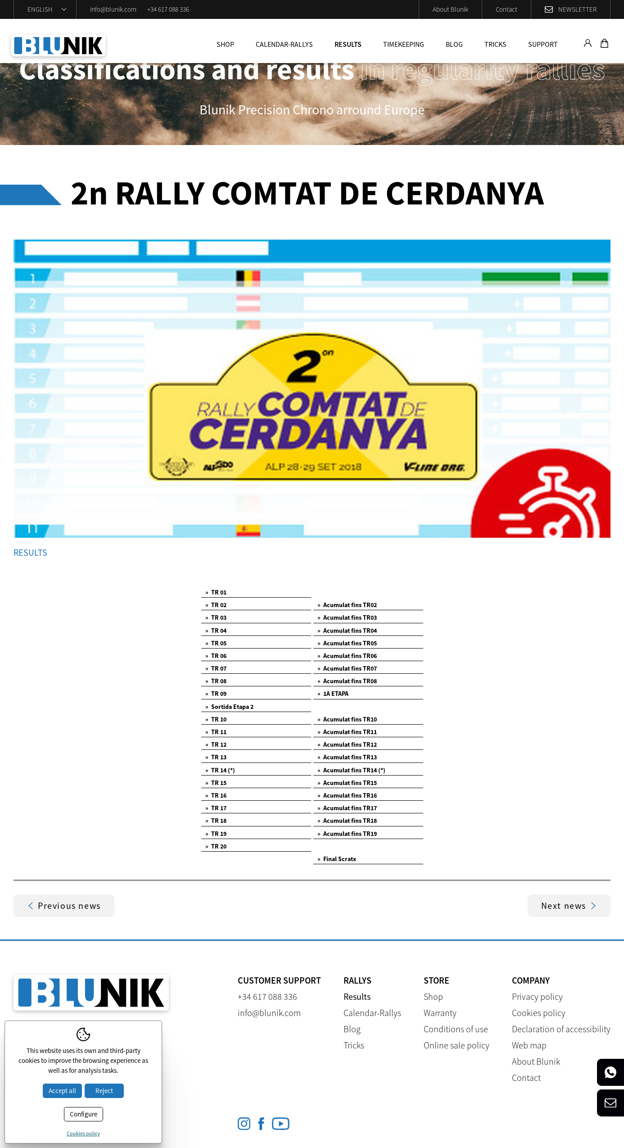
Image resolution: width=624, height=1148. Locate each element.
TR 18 (215, 821)
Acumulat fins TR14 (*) (351, 770)
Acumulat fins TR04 (347, 630)
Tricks (495, 44)
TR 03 (215, 617)
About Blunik (450, 9)
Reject (104, 1090)
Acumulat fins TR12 (347, 744)
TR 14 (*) (220, 770)
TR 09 (215, 694)
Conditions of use (456, 1029)
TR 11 (215, 732)
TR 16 (215, 795)
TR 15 (215, 783)
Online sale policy (456, 1045)
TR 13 (215, 757)
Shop (225, 44)
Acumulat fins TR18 (347, 821)
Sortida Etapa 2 (229, 707)
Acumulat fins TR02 (347, 605)
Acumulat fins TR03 (347, 617)
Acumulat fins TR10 (347, 719)
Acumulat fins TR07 (347, 668)
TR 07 (215, 668)
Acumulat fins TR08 (347, 681)
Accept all (62, 1090)
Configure (83, 1114)
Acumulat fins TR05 (347, 643)
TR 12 (215, 744)
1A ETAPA (332, 694)
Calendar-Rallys (284, 44)
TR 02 (215, 605)
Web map (529, 1045)
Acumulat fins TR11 (347, 732)
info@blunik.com (113, 9)
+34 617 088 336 (168, 9)
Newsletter (577, 9)
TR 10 (215, 719)
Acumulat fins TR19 (347, 834)
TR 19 (215, 834)
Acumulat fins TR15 (347, 783)
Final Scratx (336, 859)
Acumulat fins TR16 (347, 795)
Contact (506, 9)
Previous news (64, 905)
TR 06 (215, 656)
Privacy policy (537, 996)
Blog (454, 44)
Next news (569, 905)
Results (348, 44)
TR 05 (215, 643)
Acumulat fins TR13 (347, 757)
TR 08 (215, 681)
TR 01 (215, 592)
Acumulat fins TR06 (347, 656)
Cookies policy (538, 1012)
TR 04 (215, 630)
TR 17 (215, 808)
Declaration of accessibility (561, 1029)
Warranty (440, 1012)
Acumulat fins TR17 (347, 808)
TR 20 (215, 846)
